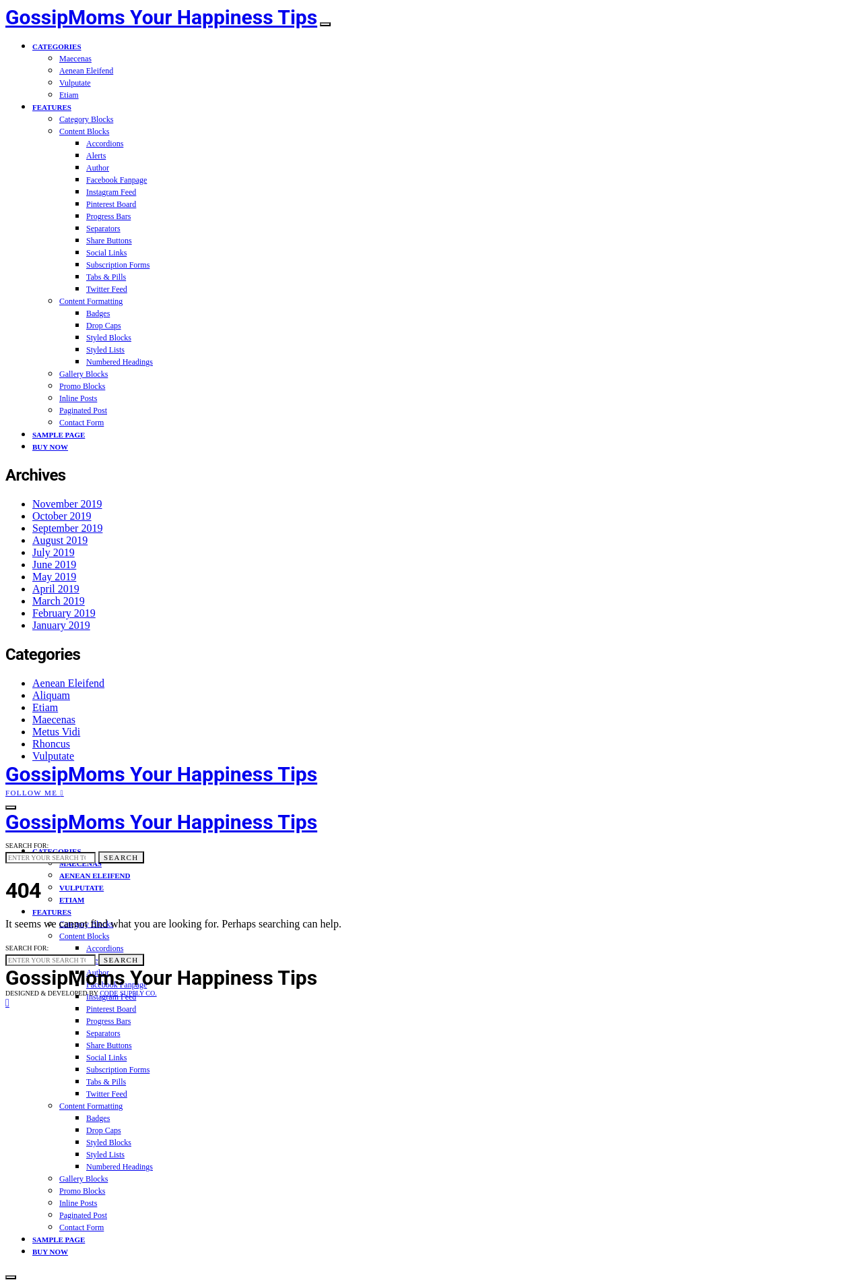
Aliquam (51, 695)
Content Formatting (91, 301)
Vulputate (75, 83)
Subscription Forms (118, 265)
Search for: (26, 845)
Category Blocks (86, 119)
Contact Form (81, 422)
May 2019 (54, 576)
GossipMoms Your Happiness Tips (161, 17)
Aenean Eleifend (86, 70)
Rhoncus (51, 744)
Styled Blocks (108, 337)
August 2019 (60, 540)
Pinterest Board (111, 204)
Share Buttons (109, 240)
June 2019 (54, 564)
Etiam (69, 95)
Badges (98, 313)
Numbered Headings (119, 362)
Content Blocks (84, 131)
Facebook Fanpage (116, 180)
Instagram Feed (111, 192)
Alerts (96, 155)
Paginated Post (83, 410)
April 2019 (55, 589)
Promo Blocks (82, 386)
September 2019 (67, 528)
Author (97, 168)
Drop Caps (103, 325)
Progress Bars (108, 216)
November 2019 (67, 504)
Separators (103, 228)
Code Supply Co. (128, 993)
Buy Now (50, 447)
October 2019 (62, 516)
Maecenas (75, 58)
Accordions (104, 143)
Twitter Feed (106, 289)
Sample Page (58, 435)
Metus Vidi (56, 731)
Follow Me (34, 793)
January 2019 (61, 625)
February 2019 (64, 613)
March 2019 (58, 601)
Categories (56, 46)
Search (121, 857)
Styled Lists (105, 350)
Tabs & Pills (106, 277)
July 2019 (53, 552)
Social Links (106, 252)
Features (51, 107)
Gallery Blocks (83, 374)
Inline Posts (78, 398)
